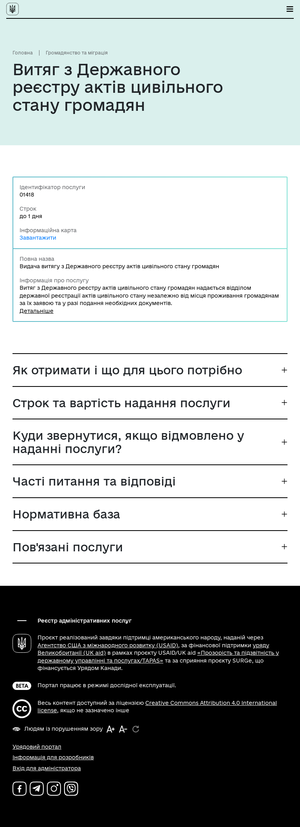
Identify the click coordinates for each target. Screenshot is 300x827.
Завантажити (38, 238)
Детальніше (37, 311)
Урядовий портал (36, 747)
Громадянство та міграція (77, 52)
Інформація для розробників (53, 757)
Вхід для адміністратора (46, 768)
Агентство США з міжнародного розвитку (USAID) (108, 645)
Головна (22, 52)
